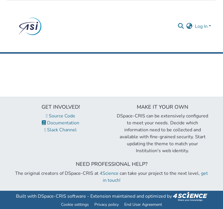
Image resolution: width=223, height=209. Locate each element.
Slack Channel (60, 130)
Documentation (60, 123)
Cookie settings (75, 204)
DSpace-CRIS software (62, 196)
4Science (109, 173)
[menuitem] (189, 26)
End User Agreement (143, 204)
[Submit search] (181, 26)
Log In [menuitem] (201, 26)
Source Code (60, 116)
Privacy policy (106, 204)
